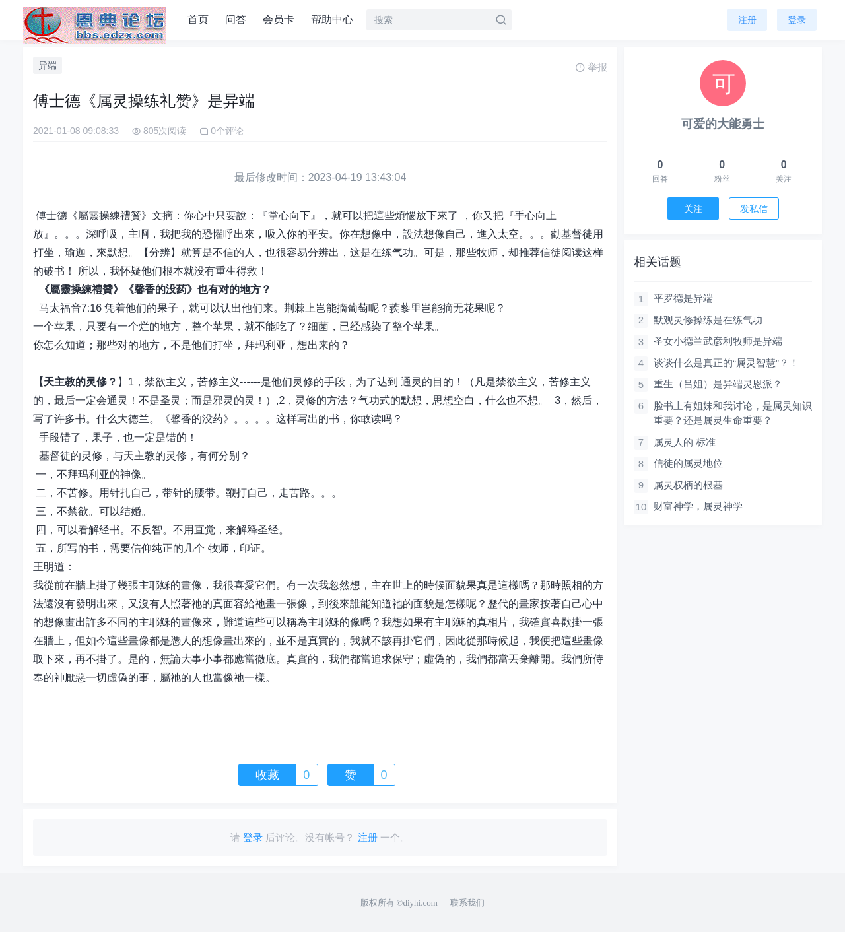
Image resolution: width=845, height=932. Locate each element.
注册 (747, 20)
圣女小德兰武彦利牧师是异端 (718, 341)
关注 (693, 208)
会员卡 (278, 19)
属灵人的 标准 (685, 442)
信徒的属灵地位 (688, 463)
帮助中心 (332, 19)
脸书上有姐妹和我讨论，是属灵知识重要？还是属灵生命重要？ (733, 413)
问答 (235, 19)
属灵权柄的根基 (688, 484)
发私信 (754, 208)
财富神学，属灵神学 (698, 506)
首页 (198, 19)
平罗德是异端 (683, 298)
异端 (47, 65)
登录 (797, 20)
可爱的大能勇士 (722, 124)
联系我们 (467, 903)
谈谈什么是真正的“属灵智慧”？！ (726, 362)
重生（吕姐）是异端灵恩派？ (718, 383)
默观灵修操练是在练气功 (708, 319)
